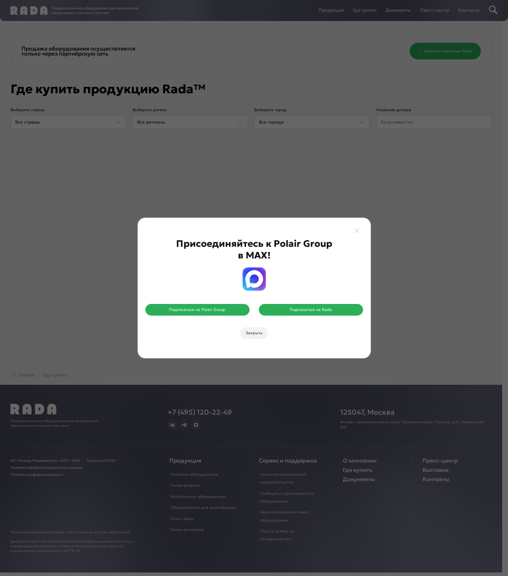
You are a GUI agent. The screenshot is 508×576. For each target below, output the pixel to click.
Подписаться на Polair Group (197, 309)
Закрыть (254, 332)
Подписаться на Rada (311, 309)
